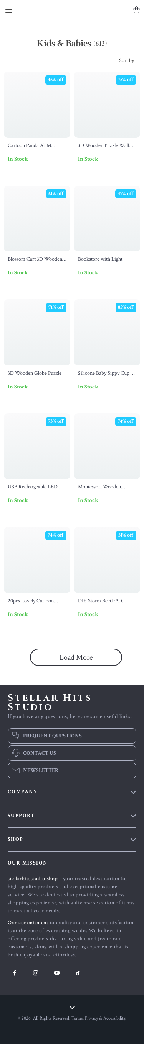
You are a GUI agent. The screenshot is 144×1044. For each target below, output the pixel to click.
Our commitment (28, 922)
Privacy (91, 1018)
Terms (77, 1018)
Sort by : (127, 60)
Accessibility (114, 1018)
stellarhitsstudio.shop (33, 878)
